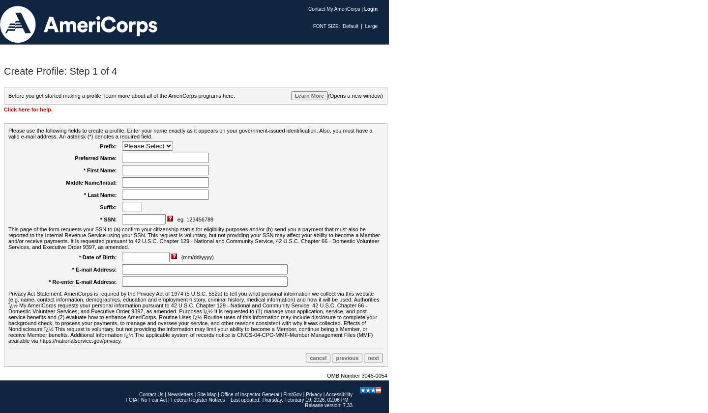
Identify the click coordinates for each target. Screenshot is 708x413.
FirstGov (292, 394)
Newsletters (180, 394)
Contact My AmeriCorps (334, 9)
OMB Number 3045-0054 (357, 376)
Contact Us (151, 394)
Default (350, 26)
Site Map (206, 394)
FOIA (131, 400)
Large (371, 26)
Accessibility (339, 394)
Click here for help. (28, 109)
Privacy (314, 394)
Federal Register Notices (198, 400)
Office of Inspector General (250, 394)
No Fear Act (154, 400)
